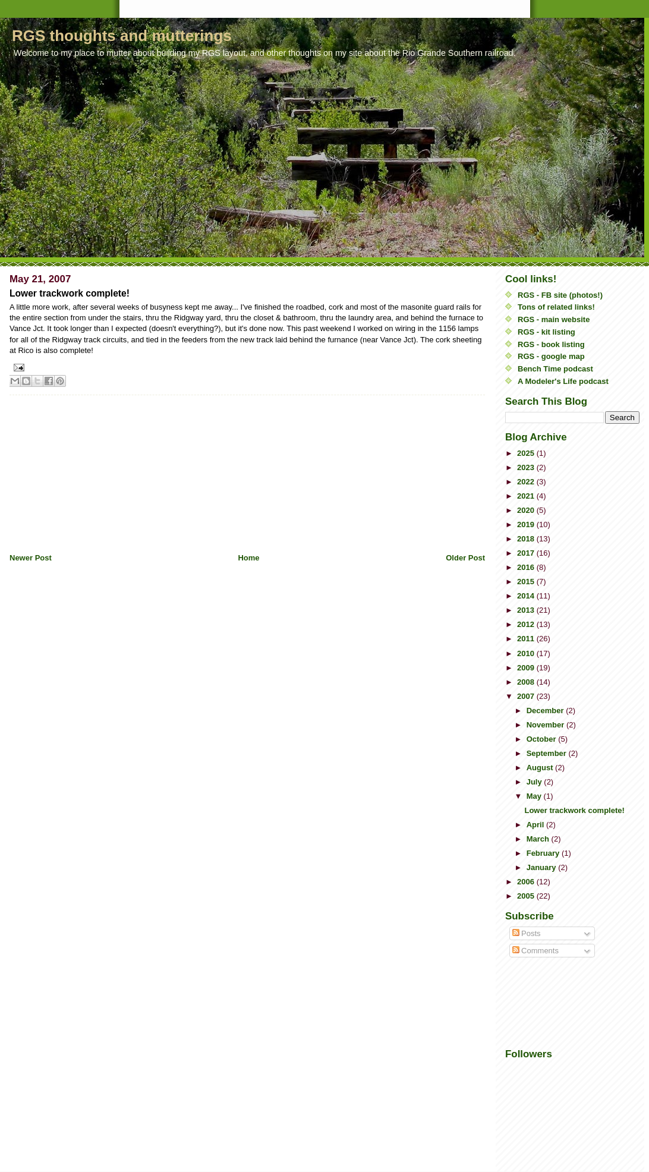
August (541, 767)
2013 (527, 610)
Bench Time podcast (555, 368)
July (535, 781)
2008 (527, 682)
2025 (527, 453)
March (539, 838)
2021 (527, 496)
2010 (527, 653)
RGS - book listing (551, 344)
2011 (527, 638)
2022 (527, 481)
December (546, 710)
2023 (527, 467)
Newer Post (31, 557)
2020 (527, 510)
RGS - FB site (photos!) (560, 295)
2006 (527, 881)
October (542, 739)
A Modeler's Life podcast (563, 381)
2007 (527, 696)
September (548, 753)
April (536, 824)
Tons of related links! (556, 307)
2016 (527, 567)
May (535, 796)
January (542, 867)
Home (248, 557)
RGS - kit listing (546, 331)
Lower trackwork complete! (574, 810)
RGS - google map (551, 356)
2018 (527, 538)
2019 (527, 524)
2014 (527, 595)
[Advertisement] (99, 469)
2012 (527, 624)
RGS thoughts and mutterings (122, 36)
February (544, 853)
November (546, 724)
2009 (527, 667)
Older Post (465, 557)
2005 (527, 895)
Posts (526, 933)
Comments (535, 950)
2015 (527, 581)
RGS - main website (554, 319)
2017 (527, 553)
